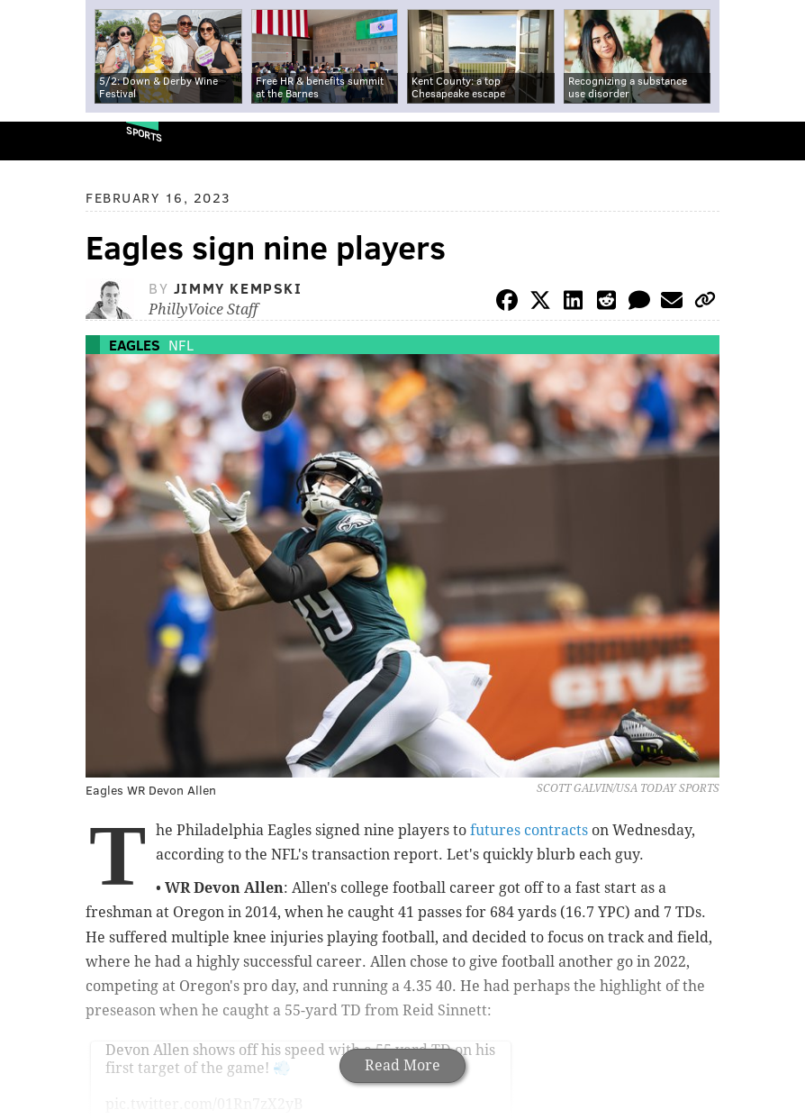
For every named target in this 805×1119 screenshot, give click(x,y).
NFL (181, 344)
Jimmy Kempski (238, 287)
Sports (144, 134)
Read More (402, 1065)
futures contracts (529, 830)
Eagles (134, 344)
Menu (776, 141)
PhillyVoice (43, 140)
